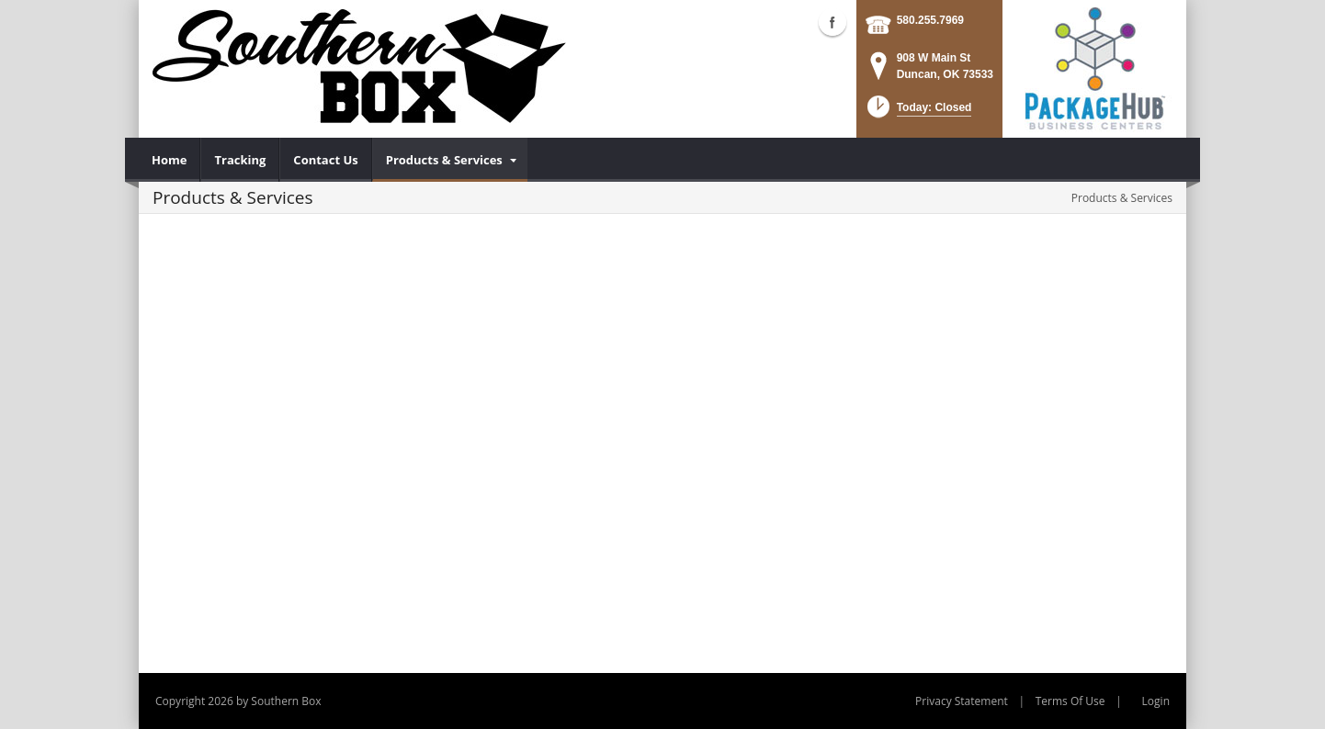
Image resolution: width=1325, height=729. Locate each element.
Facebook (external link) (832, 22)
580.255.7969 (930, 20)
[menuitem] (169, 160)
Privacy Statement (961, 701)
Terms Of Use (1070, 701)
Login (1156, 701)
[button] (917, 112)
